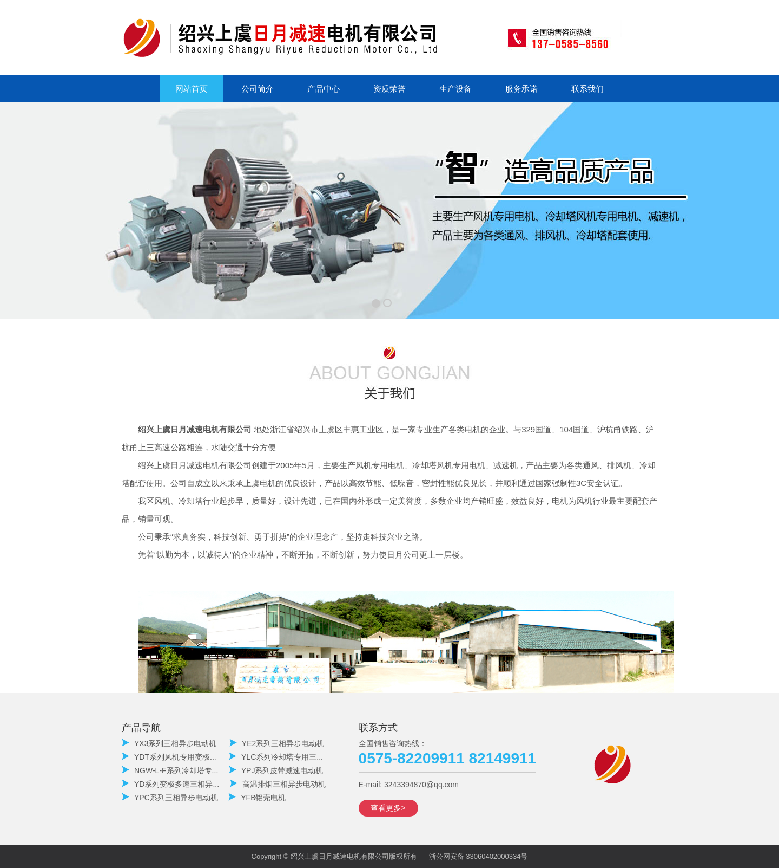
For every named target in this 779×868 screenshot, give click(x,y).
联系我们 (587, 88)
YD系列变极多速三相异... (170, 784)
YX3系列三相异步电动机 (169, 743)
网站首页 (191, 88)
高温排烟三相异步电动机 (278, 784)
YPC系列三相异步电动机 (170, 797)
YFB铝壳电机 (257, 797)
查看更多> (388, 808)
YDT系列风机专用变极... (169, 757)
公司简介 (257, 88)
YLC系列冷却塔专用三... (276, 757)
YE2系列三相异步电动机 (276, 743)
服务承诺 (521, 88)
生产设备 (455, 88)
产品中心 (323, 88)
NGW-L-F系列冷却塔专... (170, 770)
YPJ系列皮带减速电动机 (276, 770)
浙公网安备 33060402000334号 (478, 856)
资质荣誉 (389, 88)
